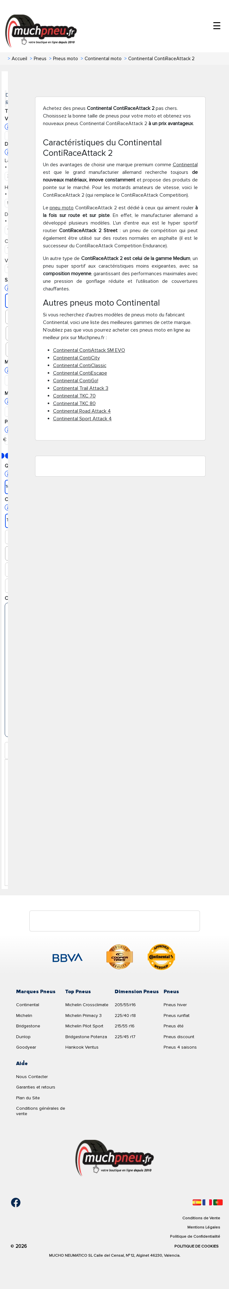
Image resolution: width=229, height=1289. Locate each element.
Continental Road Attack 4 (82, 411)
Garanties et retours (35, 1087)
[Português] (218, 1202)
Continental (185, 165)
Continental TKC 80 (74, 403)
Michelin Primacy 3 (83, 1015)
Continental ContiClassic (79, 365)
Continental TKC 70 (74, 396)
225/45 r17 (125, 1036)
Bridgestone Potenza (86, 1036)
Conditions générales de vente (40, 1111)
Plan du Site (28, 1098)
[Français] (207, 1202)
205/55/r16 (125, 1004)
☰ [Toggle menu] (217, 26)
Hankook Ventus (82, 1047)
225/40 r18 (125, 1015)
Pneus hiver (175, 1004)
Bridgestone (28, 1026)
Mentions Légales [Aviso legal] (203, 1227)
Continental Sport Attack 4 (82, 419)
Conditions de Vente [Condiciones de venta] (201, 1218)
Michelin (24, 1015)
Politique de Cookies (196, 1246)
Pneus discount (179, 1036)
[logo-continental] (161, 958)
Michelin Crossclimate (86, 1004)
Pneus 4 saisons (180, 1047)
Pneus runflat (177, 1015)
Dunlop (23, 1036)
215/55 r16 (125, 1026)
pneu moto (62, 208)
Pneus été (174, 1026)
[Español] (197, 1202)
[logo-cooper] (120, 958)
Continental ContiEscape (80, 373)
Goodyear (26, 1047)
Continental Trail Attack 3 (80, 388)
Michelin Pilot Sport (84, 1026)
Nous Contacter (32, 1076)
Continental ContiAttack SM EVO (89, 350)
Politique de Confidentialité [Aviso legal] (195, 1236)
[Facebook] (11, 1202)
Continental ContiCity (76, 358)
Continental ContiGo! (75, 381)
